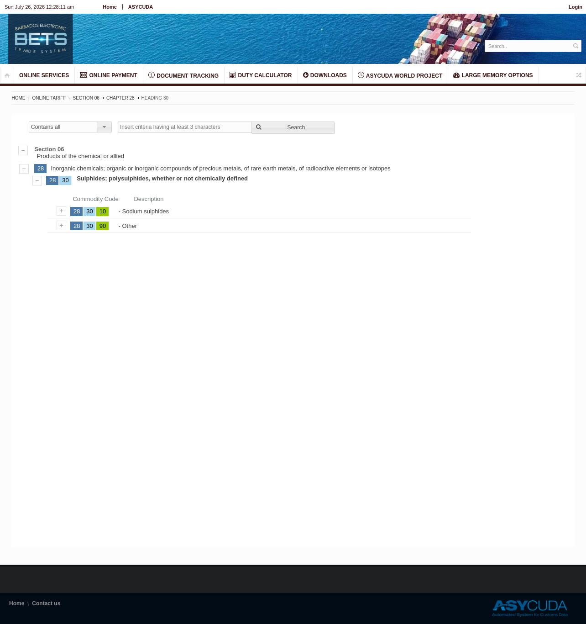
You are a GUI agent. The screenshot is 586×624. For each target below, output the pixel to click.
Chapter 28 (120, 97)
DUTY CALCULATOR (261, 75)
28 (40, 168)
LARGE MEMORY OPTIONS (493, 75)
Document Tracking (183, 75)
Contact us (46, 603)
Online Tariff (49, 97)
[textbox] (528, 46)
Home (110, 7)
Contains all (46, 127)
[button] (293, 128)
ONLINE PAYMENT (108, 75)
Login (575, 7)
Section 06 (86, 97)
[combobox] (70, 127)
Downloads (325, 75)
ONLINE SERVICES (44, 75)
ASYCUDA (140, 7)
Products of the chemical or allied (292, 152)
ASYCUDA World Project (400, 75)
